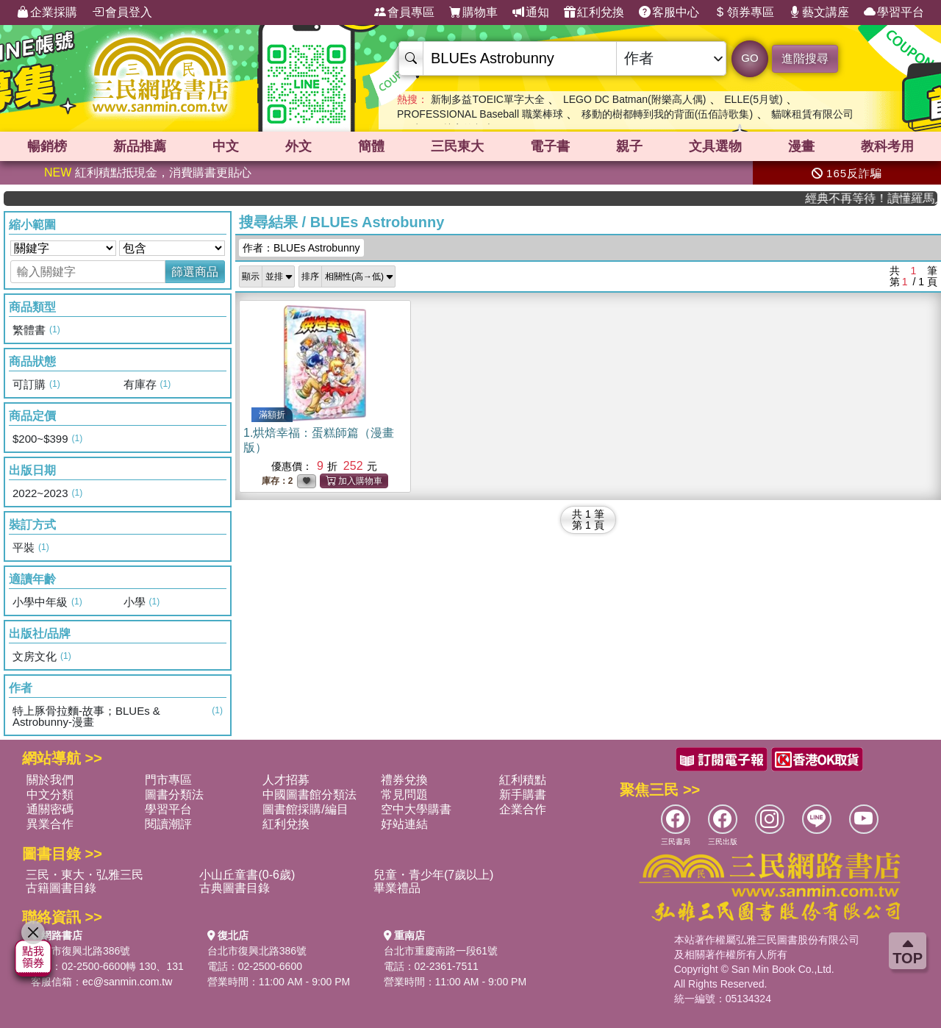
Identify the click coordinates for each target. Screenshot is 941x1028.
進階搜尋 (805, 58)
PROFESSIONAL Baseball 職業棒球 (480, 114)
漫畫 (801, 146)
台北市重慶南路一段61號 (441, 951)
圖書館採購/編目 (305, 809)
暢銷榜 (47, 146)
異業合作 (50, 824)
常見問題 (404, 794)
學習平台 (894, 12)
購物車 (473, 12)
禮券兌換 (404, 780)
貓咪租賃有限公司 (812, 114)
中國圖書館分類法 (309, 794)
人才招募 (286, 780)
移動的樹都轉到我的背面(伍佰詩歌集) (667, 114)
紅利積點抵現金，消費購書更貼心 (147, 172)
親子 (629, 146)
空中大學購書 (416, 809)
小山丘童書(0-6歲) (247, 874)
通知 (530, 12)
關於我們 (50, 780)
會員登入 (122, 12)
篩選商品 (194, 271)
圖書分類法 (174, 794)
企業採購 (47, 12)
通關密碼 (50, 809)
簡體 (371, 146)
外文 (298, 146)
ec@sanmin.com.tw (127, 982)
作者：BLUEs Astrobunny (301, 248)
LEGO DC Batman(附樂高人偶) (634, 99)
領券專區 (744, 12)
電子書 (550, 146)
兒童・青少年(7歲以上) (433, 874)
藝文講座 (819, 12)
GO (749, 57)
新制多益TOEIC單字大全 (488, 99)
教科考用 (887, 146)
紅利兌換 (594, 12)
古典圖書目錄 (234, 888)
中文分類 (50, 794)
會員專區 (404, 12)
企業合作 (522, 809)
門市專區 (168, 780)
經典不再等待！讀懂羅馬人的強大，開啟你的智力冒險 (885, 198)
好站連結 (404, 824)
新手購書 (522, 794)
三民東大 (457, 146)
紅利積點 (522, 780)
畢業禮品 (397, 888)
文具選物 (715, 146)
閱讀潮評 (168, 824)
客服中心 (669, 12)
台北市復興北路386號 (80, 951)
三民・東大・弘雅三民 (84, 874)
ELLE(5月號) (753, 99)
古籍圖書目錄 (61, 888)
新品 (139, 146)
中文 (225, 146)
